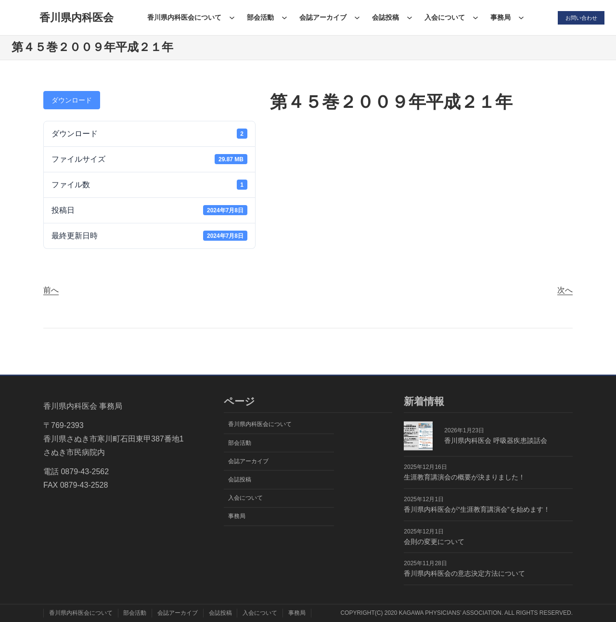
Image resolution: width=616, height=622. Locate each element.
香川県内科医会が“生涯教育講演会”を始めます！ (477, 509)
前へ (51, 290)
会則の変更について (434, 541)
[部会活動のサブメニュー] (282, 17)
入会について (442, 17)
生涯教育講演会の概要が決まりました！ (464, 477)
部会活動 (257, 17)
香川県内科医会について (182, 17)
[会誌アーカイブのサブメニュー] (355, 17)
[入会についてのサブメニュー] (473, 17)
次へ (565, 290)
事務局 (498, 17)
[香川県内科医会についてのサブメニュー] (229, 17)
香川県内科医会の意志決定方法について (464, 574)
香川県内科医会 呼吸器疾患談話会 (495, 440)
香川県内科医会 (75, 18)
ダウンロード (71, 100)
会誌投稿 (383, 17)
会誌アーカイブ (320, 17)
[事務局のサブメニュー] (519, 17)
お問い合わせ (579, 17)
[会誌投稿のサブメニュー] (407, 17)
